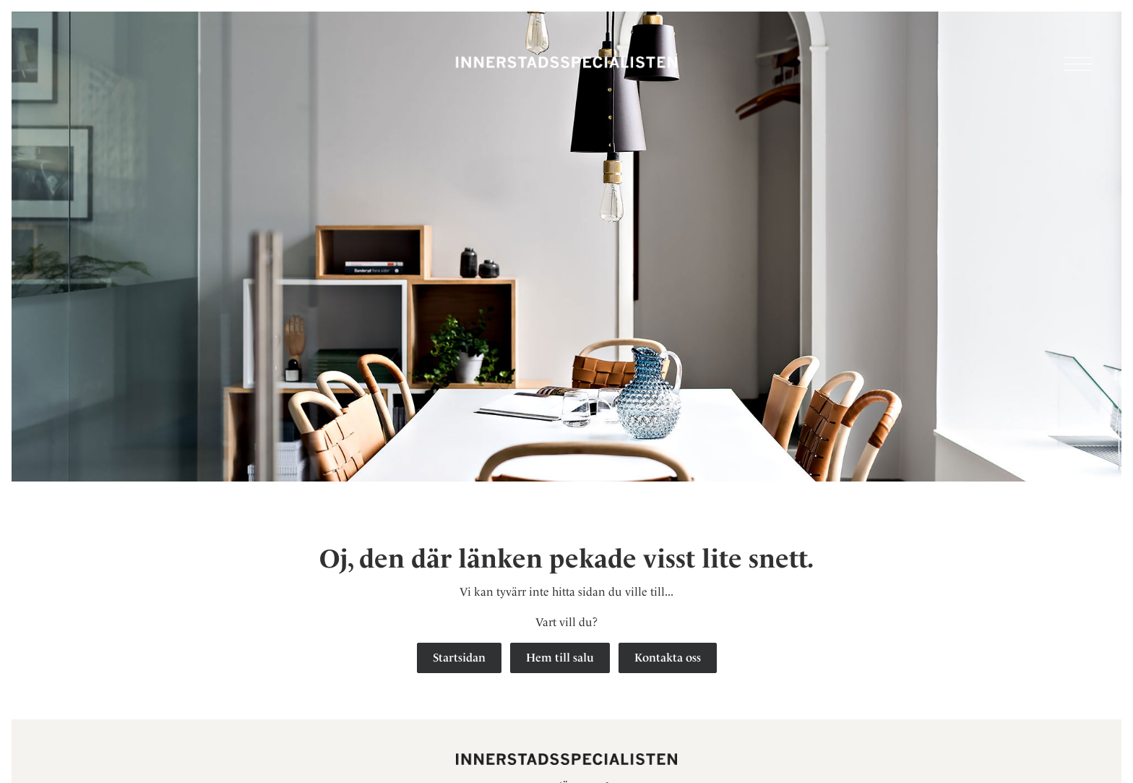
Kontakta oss (667, 657)
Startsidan (459, 657)
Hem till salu (560, 657)
